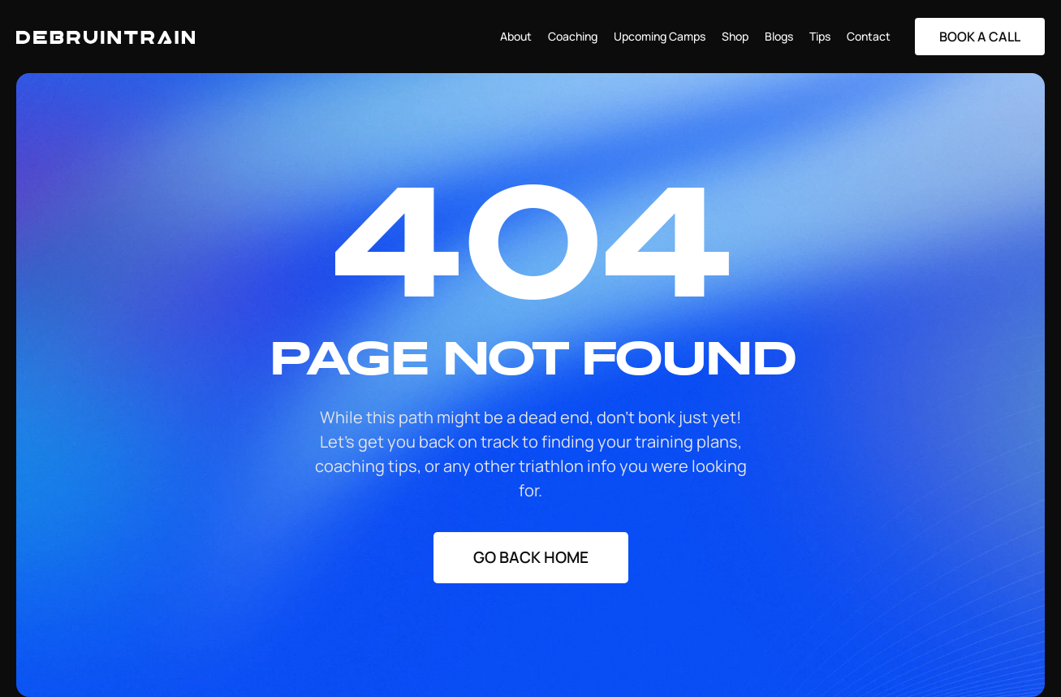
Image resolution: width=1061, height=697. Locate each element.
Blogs (779, 36)
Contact (869, 36)
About (516, 36)
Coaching (572, 36)
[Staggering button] (980, 36)
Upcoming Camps (659, 36)
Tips (819, 36)
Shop (735, 36)
